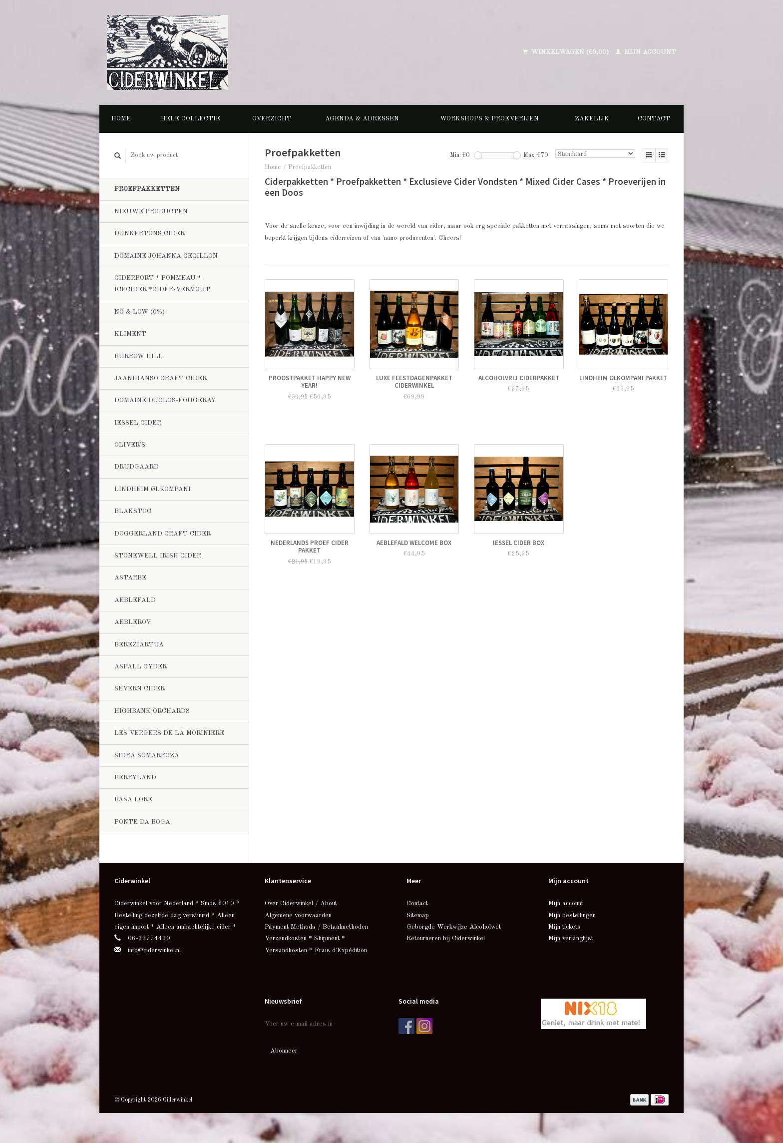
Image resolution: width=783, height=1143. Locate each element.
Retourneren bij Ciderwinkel (445, 938)
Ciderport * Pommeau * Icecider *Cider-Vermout (162, 284)
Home (121, 118)
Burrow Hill (138, 356)
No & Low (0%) (139, 312)
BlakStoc (132, 511)
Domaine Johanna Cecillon (166, 256)
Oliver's (129, 445)
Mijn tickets (564, 927)
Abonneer (284, 1051)
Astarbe (130, 577)
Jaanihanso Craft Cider (160, 378)
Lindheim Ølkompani (152, 489)
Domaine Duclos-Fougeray (165, 400)
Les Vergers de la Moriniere (169, 733)
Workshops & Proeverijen (489, 118)
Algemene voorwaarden (298, 915)
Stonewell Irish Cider (157, 556)
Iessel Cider (137, 423)
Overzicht (272, 118)
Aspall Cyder (140, 666)
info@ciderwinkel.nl (154, 950)
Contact (654, 118)
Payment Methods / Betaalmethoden (316, 927)
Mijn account (646, 52)
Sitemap (417, 915)
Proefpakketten (147, 189)
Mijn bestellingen (572, 915)
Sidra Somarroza (146, 755)
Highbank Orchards (152, 711)
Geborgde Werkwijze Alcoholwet (453, 927)
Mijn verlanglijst (570, 938)
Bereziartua (139, 644)
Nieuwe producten (151, 211)
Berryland (135, 777)
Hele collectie (190, 118)
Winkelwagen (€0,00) (567, 52)
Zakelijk (592, 118)
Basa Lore (133, 799)
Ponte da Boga (142, 822)
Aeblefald (135, 600)
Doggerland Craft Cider (162, 534)
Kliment (130, 334)
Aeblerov (132, 622)
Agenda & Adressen (362, 118)
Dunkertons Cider (149, 233)
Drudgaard (136, 467)
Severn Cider (139, 688)
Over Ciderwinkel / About (301, 903)
